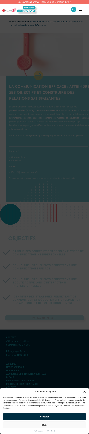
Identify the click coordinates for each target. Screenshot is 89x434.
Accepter (44, 416)
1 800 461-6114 (29, 7)
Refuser (44, 424)
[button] (84, 391)
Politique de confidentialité (44, 431)
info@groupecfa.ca (26, 11)
